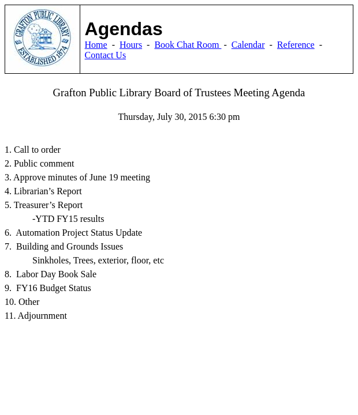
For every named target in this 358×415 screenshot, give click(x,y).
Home (96, 45)
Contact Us (105, 55)
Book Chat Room (187, 45)
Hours (131, 45)
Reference (296, 45)
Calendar (248, 45)
